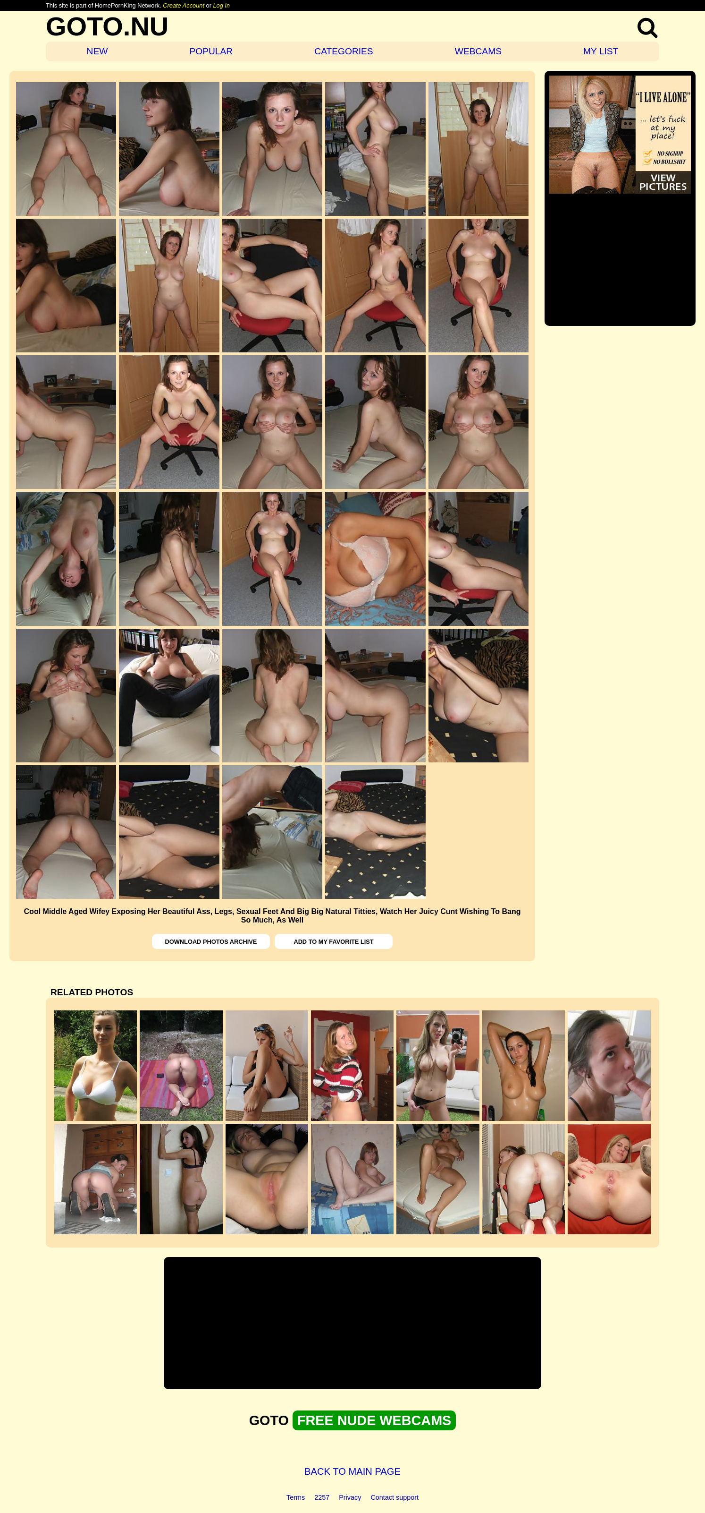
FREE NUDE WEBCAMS (374, 1420)
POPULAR (211, 51)
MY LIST (600, 51)
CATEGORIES (343, 51)
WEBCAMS (478, 51)
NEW (97, 51)
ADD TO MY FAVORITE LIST (333, 941)
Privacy (350, 1497)
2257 (321, 1497)
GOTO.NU (107, 26)
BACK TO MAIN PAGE (352, 1471)
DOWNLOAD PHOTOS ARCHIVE (211, 941)
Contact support (394, 1497)
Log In (221, 5)
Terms (295, 1497)
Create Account (183, 5)
